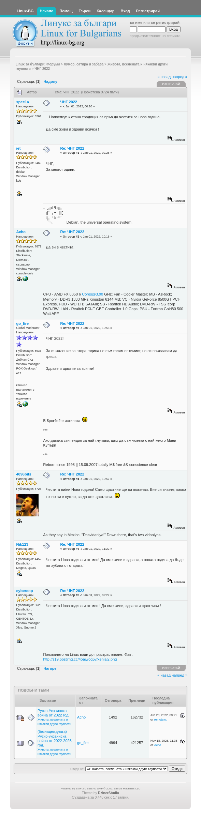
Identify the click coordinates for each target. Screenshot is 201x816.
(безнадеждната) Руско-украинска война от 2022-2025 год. (55, 738)
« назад (164, 77)
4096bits (23, 474)
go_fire (22, 323)
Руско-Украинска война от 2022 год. (54, 713)
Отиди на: (77, 769)
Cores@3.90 (92, 294)
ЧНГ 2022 (68, 102)
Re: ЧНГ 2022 (72, 148)
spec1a (22, 102)
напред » (179, 77)
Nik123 (22, 544)
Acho (21, 232)
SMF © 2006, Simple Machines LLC (118, 788)
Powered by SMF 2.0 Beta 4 (78, 788)
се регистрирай (165, 22)
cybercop (24, 591)
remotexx (160, 719)
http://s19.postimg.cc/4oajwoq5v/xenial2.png (80, 659)
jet (18, 148)
